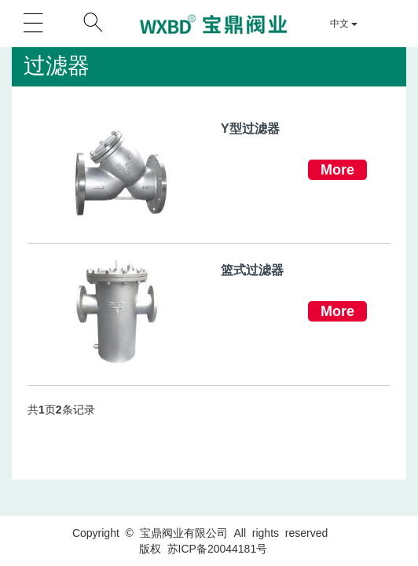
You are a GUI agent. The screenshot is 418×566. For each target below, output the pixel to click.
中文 (344, 23)
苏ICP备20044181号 (217, 548)
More (337, 170)
